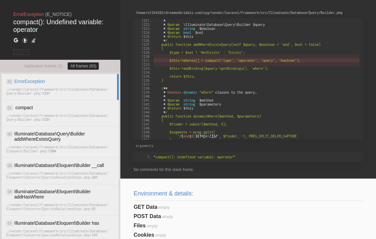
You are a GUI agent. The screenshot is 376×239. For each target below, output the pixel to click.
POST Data (147, 216)
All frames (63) (83, 66)
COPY (21, 52)
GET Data (145, 207)
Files (140, 225)
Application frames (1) (43, 66)
